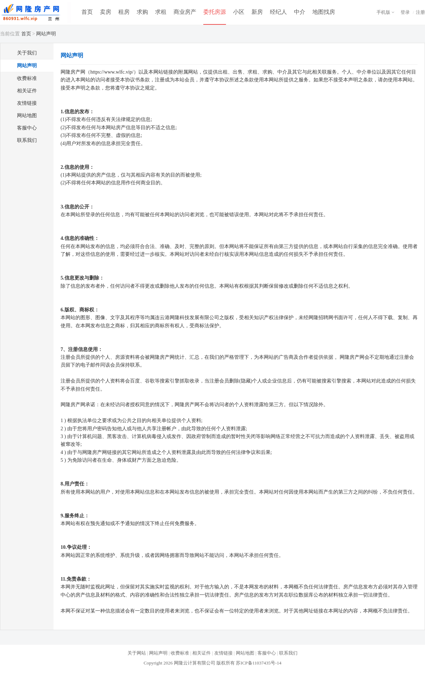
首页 (87, 12)
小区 (238, 12)
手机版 (383, 12)
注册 (420, 12)
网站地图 (27, 115)
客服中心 (27, 128)
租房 (124, 12)
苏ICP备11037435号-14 (258, 663)
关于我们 (27, 53)
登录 (405, 12)
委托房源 (214, 12)
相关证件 (27, 90)
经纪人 (278, 12)
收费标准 (27, 78)
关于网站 (137, 653)
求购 (142, 12)
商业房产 (185, 12)
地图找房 (323, 12)
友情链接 (27, 103)
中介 (299, 12)
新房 (257, 12)
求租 (160, 12)
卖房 (105, 12)
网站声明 (27, 65)
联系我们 (27, 140)
